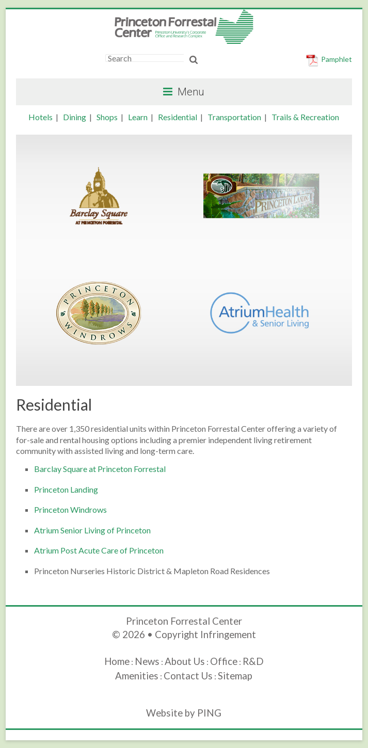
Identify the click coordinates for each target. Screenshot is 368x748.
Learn (138, 117)
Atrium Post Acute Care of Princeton (99, 550)
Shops (107, 117)
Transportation (234, 117)
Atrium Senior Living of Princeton (92, 530)
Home (117, 661)
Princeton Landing (66, 489)
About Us (185, 661)
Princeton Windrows (70, 509)
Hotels (40, 117)
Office (223, 661)
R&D (253, 661)
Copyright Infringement (205, 634)
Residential (177, 117)
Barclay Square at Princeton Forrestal (100, 469)
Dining (74, 117)
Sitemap (235, 675)
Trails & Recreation (305, 117)
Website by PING (183, 713)
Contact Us (188, 675)
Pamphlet (336, 59)
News (147, 661)
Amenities (136, 675)
